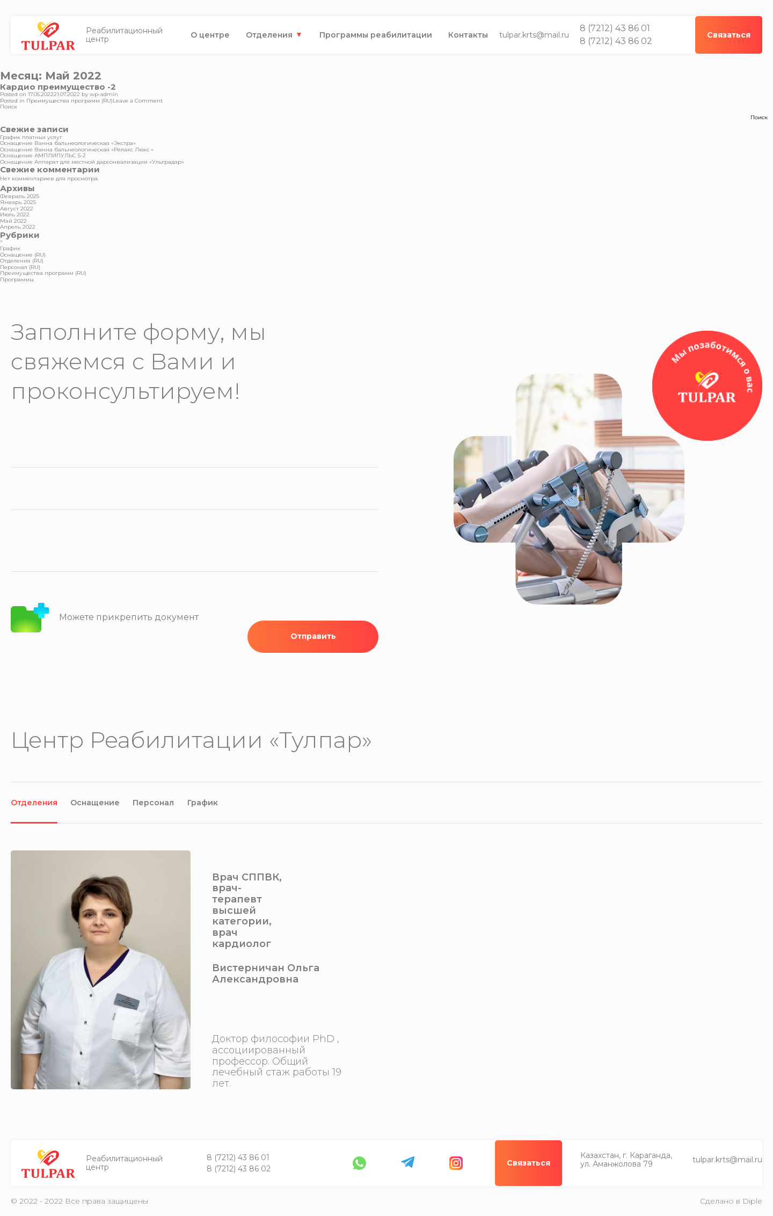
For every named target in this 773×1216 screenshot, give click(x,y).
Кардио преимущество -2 (58, 87)
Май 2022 (13, 220)
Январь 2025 (18, 202)
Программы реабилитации (375, 35)
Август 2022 (16, 208)
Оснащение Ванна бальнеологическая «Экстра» (68, 143)
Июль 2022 (15, 214)
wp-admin (104, 94)
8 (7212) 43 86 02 (616, 41)
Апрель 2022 (17, 226)
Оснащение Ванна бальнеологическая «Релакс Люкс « (77, 149)
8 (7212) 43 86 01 (615, 28)
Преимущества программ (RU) (69, 100)
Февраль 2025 (19, 196)
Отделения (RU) (21, 260)
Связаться (728, 1163)
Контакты (468, 35)
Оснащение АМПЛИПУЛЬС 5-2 (43, 155)
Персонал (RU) (20, 267)
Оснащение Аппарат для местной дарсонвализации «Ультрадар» (92, 161)
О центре (210, 35)
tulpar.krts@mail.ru (534, 35)
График (10, 248)
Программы (17, 279)
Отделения (269, 35)
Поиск (8, 106)
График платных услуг (31, 137)
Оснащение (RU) (23, 254)
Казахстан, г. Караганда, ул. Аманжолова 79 (252, 1162)
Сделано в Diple (731, 1201)
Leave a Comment (138, 100)
